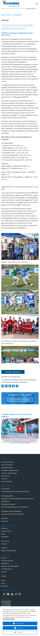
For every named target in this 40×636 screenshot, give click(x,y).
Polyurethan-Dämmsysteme (9, 470)
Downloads (4, 521)
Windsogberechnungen (8, 504)
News (3, 583)
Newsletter (4, 586)
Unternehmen (10, 8)
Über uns (4, 558)
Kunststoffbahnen (7, 465)
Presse (3, 580)
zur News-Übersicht (13, 372)
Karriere (3, 576)
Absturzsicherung (6, 481)
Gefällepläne (5, 501)
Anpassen (20, 632)
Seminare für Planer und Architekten (12, 514)
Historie (3, 572)
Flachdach (4, 528)
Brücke (3, 534)
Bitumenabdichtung (7, 462)
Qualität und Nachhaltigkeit (10, 566)
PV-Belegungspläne (7, 496)
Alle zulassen (20, 623)
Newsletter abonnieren (20, 400)
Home (3, 8)
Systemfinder (5, 489)
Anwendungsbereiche (7, 525)
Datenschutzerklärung (16, 442)
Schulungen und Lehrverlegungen (11, 511)
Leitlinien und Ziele (7, 560)
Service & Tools (6, 486)
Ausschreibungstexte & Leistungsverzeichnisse (15, 491)
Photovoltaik (5, 476)
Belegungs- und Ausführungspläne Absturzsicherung (17, 498)
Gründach (4, 478)
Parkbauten (4, 536)
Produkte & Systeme (7, 459)
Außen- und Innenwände (8, 550)
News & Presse (20, 8)
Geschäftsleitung (6, 569)
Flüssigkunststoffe (7, 467)
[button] (20, 429)
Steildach (4, 548)
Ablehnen (20, 628)
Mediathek (4, 518)
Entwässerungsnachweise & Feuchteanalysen (14, 507)
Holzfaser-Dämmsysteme (9, 473)
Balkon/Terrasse (6, 531)
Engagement (5, 563)
